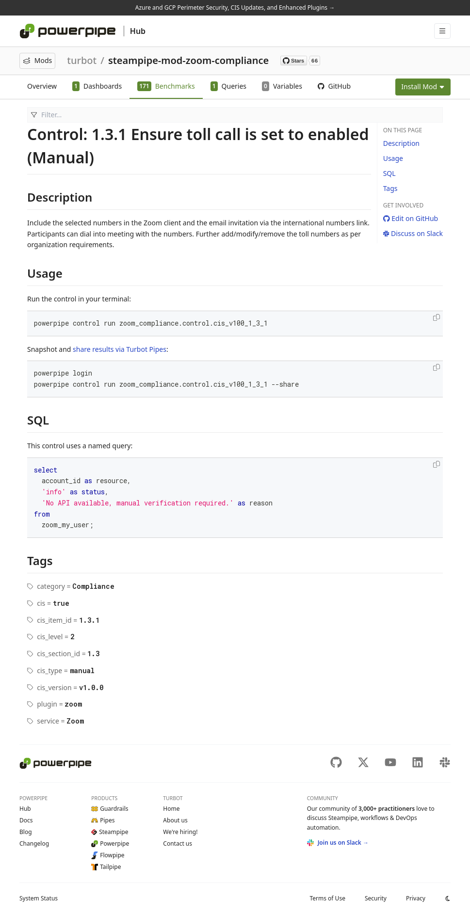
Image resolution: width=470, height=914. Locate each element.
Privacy (415, 898)
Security (376, 898)
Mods (37, 60)
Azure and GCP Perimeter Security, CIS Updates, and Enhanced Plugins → (235, 7)
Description (401, 143)
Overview (42, 86)
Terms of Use (327, 898)
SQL (389, 173)
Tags (390, 188)
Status (38, 898)
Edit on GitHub (410, 218)
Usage (393, 158)
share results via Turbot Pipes (119, 349)
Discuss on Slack (413, 233)
